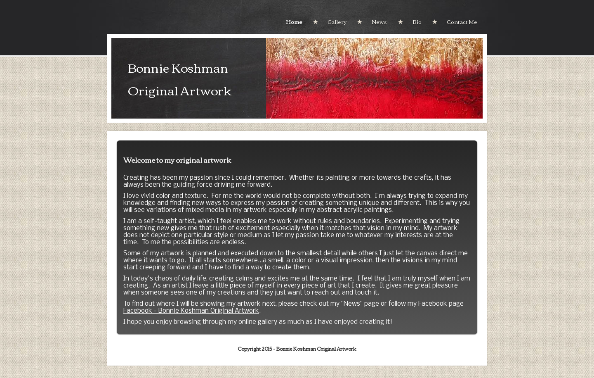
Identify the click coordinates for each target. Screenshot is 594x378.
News (379, 21)
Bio (417, 21)
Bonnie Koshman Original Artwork (180, 78)
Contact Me (462, 21)
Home (294, 21)
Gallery (337, 21)
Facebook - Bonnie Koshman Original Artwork (191, 310)
